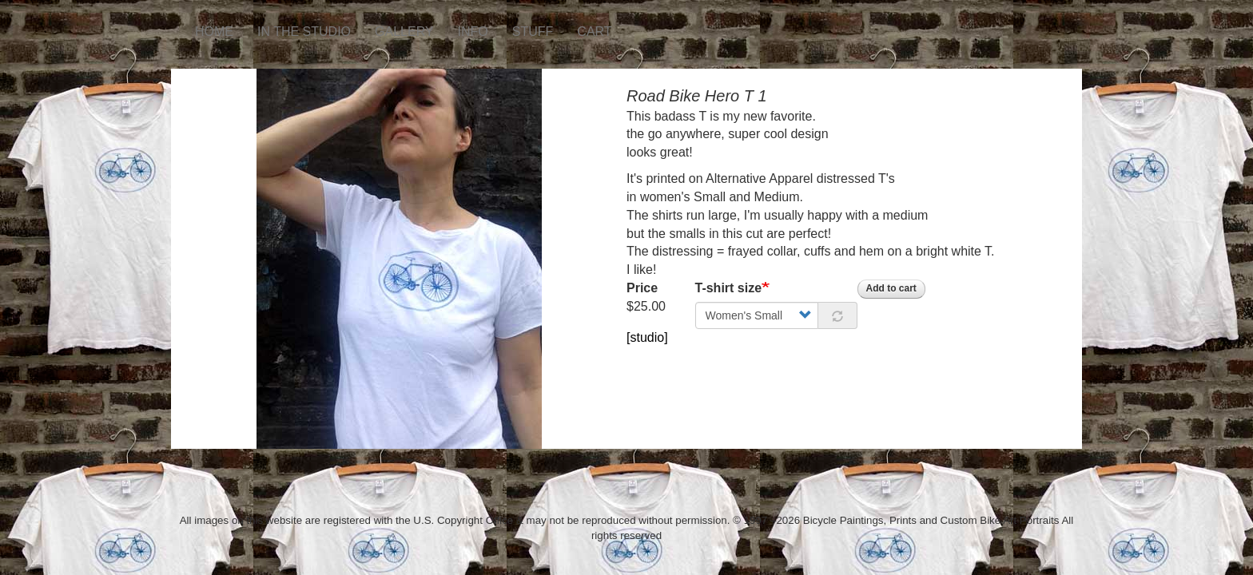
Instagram (636, 24)
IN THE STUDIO (304, 31)
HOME (214, 31)
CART (594, 31)
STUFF (533, 31)
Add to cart (891, 288)
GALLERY (404, 31)
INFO (473, 31)
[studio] (647, 337)
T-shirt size (728, 288)
